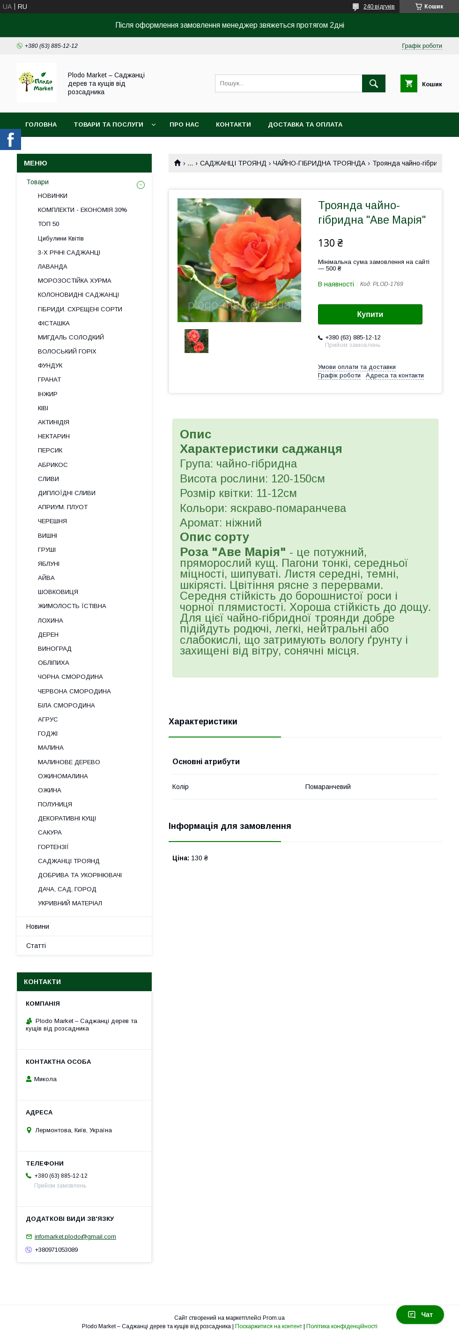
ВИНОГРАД (55, 648)
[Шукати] (373, 83)
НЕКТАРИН (54, 436)
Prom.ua (274, 1318)
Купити (370, 314)
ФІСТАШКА (54, 323)
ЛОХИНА (50, 620)
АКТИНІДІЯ (53, 422)
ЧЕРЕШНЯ (52, 521)
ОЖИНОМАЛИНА (63, 776)
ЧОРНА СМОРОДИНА (70, 676)
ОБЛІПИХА (53, 662)
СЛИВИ (48, 478)
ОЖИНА (49, 790)
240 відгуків (379, 6)
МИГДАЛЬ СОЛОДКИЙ (71, 337)
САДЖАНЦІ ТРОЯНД (233, 163)
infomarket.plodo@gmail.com (75, 1236)
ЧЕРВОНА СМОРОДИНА (74, 691)
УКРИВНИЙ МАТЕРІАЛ (70, 903)
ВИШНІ (47, 535)
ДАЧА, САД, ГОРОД (67, 889)
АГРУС (48, 719)
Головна (41, 124)
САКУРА (50, 832)
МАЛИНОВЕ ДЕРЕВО (69, 762)
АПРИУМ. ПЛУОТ (63, 507)
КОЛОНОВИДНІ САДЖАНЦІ (78, 294)
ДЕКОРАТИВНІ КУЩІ (67, 818)
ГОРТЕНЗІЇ (53, 846)
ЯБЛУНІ (48, 563)
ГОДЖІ (48, 733)
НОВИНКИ (52, 195)
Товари (37, 182)
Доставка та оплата (305, 124)
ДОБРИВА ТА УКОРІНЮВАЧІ (80, 875)
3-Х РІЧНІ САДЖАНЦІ (69, 252)
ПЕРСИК (50, 450)
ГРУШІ (47, 549)
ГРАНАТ (49, 379)
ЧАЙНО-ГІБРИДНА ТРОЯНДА (319, 163)
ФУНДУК (50, 365)
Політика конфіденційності (342, 1326)
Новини (37, 926)
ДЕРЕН (48, 634)
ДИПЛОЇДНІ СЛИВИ (67, 492)
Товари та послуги (108, 124)
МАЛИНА (51, 747)
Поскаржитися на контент (268, 1326)
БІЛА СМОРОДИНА (66, 705)
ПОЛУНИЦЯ (55, 804)
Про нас (184, 124)
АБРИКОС (53, 464)
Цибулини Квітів (61, 238)
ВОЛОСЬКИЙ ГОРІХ (67, 351)
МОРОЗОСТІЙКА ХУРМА (74, 280)
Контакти (233, 124)
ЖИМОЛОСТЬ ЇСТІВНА (72, 605)
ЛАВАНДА (52, 266)
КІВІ (43, 408)
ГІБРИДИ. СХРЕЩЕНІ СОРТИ (80, 309)
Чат (420, 1314)
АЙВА (46, 577)
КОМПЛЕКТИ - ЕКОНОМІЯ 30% (82, 209)
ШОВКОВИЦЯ (58, 591)
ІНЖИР (48, 394)
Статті (36, 945)
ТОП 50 (48, 223)
